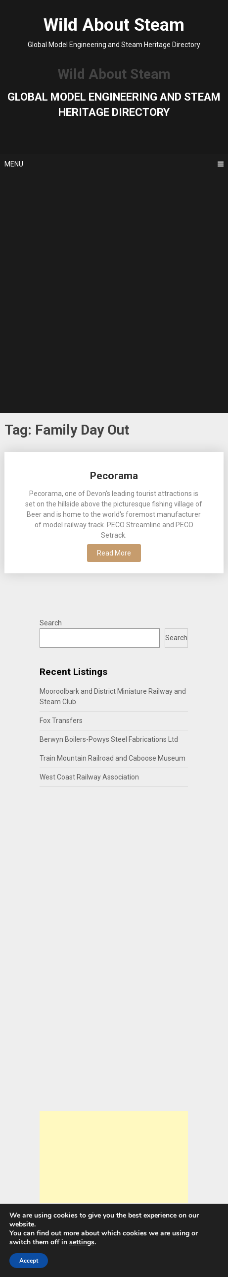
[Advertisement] (114, 293)
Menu (13, 164)
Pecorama (114, 476)
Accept (28, 1261)
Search (51, 623)
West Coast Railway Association (89, 777)
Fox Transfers (61, 720)
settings (81, 1242)
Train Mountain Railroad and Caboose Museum (112, 758)
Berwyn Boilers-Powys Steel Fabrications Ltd (109, 739)
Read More (114, 553)
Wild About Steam (114, 25)
